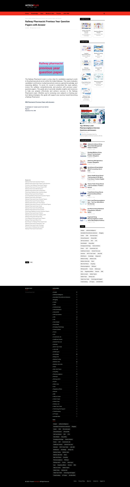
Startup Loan (92, 276)
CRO (92, 240)
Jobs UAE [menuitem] (66, 13)
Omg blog (93, 263)
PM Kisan (94, 266)
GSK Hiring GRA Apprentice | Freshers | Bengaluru (95, 161)
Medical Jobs (93, 258)
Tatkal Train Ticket (85, 279)
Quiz (82, 271)
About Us (89, 481)
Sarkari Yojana (93, 274)
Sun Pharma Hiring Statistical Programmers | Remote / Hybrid (96, 210)
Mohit (27, 28)
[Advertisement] (51, 48)
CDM (87, 235)
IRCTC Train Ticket (91, 253)
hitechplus (37, 481)
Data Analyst (84, 243)
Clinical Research (85, 238)
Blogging (101, 233)
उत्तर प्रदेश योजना (99, 281)
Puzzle (91, 269)
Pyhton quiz (97, 269)
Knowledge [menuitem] (34, 13)
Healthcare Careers (85, 251)
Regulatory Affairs (89, 271)
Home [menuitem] (27, 13)
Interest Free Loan (96, 251)
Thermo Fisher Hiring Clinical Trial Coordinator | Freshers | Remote (96, 185)
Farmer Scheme (96, 245)
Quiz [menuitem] (41, 13)
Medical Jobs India (85, 261)
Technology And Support (96, 279)
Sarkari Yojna (84, 276)
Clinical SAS (93, 238)
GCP (87, 248)
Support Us (102, 481)
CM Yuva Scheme (85, 240)
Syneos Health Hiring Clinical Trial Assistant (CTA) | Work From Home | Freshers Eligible (96, 177)
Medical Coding (84, 258)
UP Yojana (92, 281)
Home (26, 18)
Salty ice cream (84, 274)
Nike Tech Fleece (85, 263)
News (92, 261)
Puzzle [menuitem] (59, 13)
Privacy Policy (82, 481)
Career (82, 235)
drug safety (91, 243)
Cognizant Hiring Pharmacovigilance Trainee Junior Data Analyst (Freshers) (96, 218)
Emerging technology (86, 245)
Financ (82, 248)
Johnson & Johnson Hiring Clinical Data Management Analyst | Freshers (95, 145)
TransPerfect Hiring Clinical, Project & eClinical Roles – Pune (95, 193)
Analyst (82, 230)
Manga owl (98, 256)
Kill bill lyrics (83, 256)
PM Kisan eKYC (84, 269)
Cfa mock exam (93, 235)
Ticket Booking (84, 281)
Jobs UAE (100, 253)
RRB (30, 18)
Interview (83, 253)
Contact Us (95, 481)
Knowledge (90, 256)
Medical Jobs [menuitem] (50, 13)
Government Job (93, 248)
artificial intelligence (91, 230)
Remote (97, 271)
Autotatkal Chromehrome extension (89, 233)
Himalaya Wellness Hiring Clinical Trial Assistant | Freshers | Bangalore (95, 154)
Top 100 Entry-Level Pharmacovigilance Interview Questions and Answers (90, 128)
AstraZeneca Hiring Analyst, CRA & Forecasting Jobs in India (95, 169)
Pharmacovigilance (85, 266)
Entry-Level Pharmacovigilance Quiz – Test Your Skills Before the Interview (96, 202)
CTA (96, 240)
